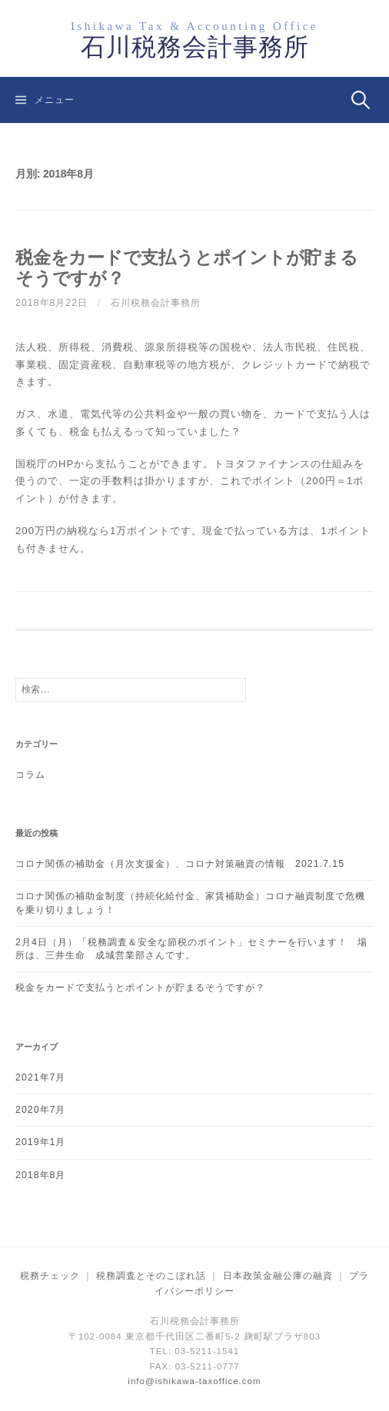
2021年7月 (40, 1077)
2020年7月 (40, 1109)
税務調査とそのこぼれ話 (151, 1275)
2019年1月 (40, 1142)
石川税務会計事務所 (195, 47)
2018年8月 (40, 1175)
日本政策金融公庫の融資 (278, 1275)
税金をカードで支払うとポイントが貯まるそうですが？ (140, 987)
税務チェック (50, 1275)
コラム (30, 774)
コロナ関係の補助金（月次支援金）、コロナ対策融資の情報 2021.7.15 (179, 863)
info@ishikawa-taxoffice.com (194, 1381)
